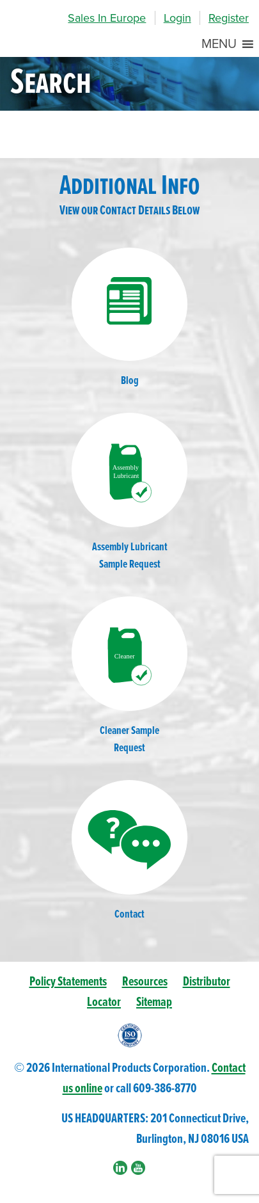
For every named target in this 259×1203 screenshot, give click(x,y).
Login (177, 18)
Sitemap (154, 1002)
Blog (130, 318)
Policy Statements (68, 982)
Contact (130, 851)
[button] (219, 44)
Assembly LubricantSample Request (130, 492)
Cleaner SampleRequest (130, 676)
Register (228, 18)
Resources (145, 982)
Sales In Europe (107, 18)
